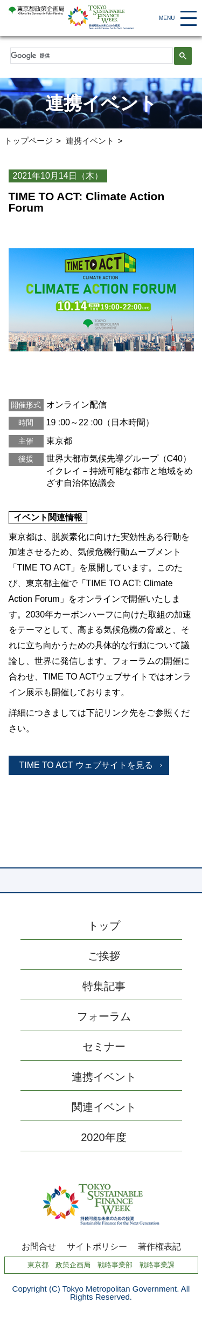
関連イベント (104, 1107)
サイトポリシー (97, 1247)
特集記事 (104, 986)
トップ (104, 926)
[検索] (91, 55)
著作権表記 (159, 1247)
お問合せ (39, 1247)
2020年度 (104, 1137)
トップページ (28, 140)
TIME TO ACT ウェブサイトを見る (86, 765)
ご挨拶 (104, 956)
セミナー (104, 1047)
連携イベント (90, 140)
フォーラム (104, 1016)
